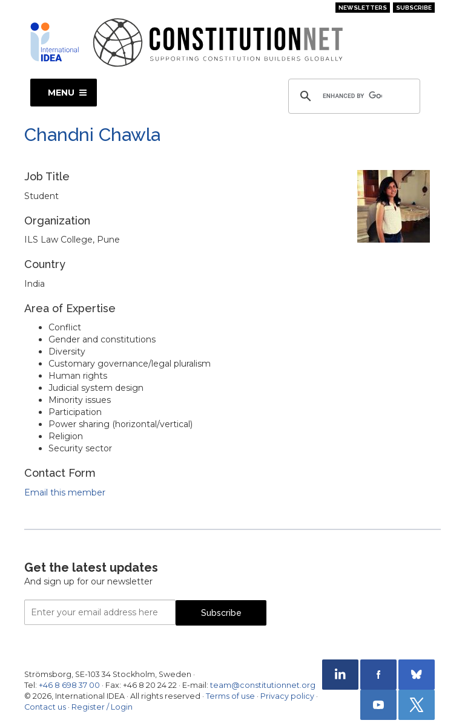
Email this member (64, 492)
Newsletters (362, 7)
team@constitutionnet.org (262, 685)
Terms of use (230, 696)
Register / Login (102, 706)
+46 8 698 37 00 (69, 685)
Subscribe (414, 7)
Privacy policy (287, 696)
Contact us (45, 706)
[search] (352, 96)
